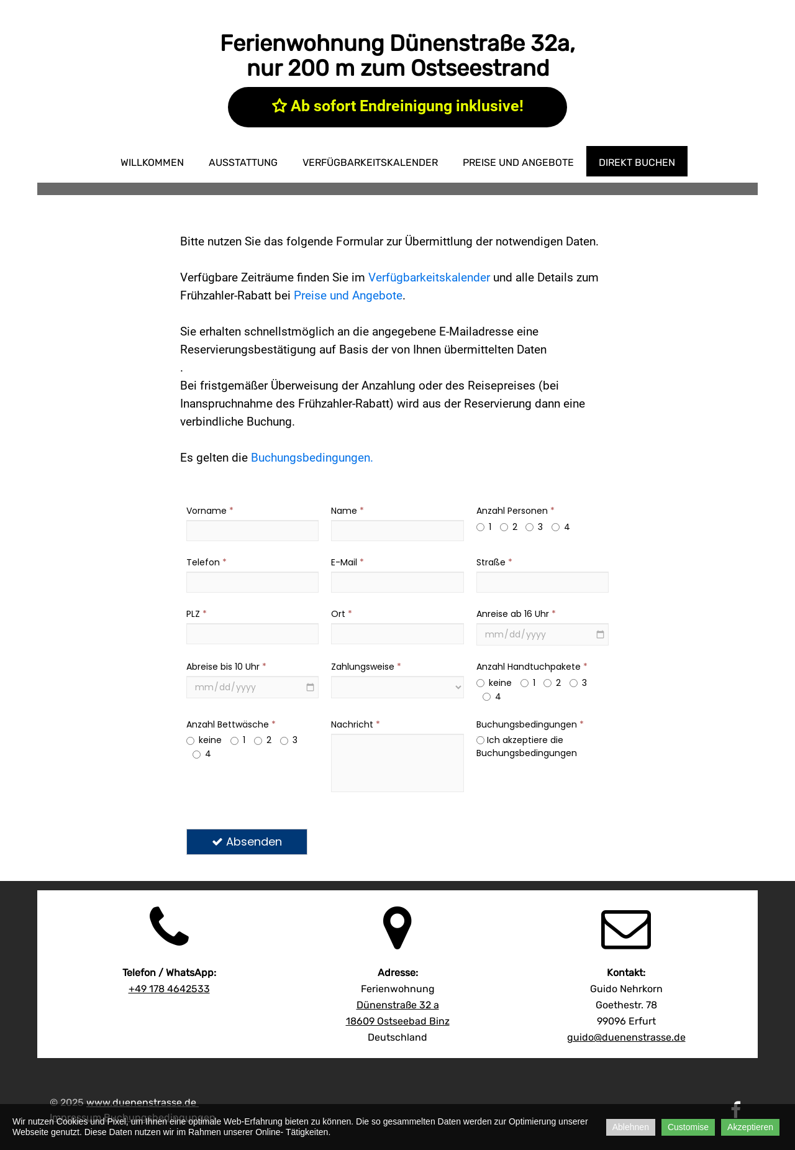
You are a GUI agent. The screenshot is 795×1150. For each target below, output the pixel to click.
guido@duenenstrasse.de (626, 1037)
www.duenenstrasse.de (141, 1102)
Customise (688, 1127)
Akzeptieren (750, 1127)
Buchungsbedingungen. (312, 457)
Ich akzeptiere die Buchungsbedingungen (526, 746)
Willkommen (152, 162)
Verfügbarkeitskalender (370, 162)
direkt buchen (637, 162)
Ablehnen (630, 1127)
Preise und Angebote (518, 162)
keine (494, 683)
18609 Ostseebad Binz (398, 1021)
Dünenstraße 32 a (398, 1005)
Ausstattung (243, 162)
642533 (169, 989)
